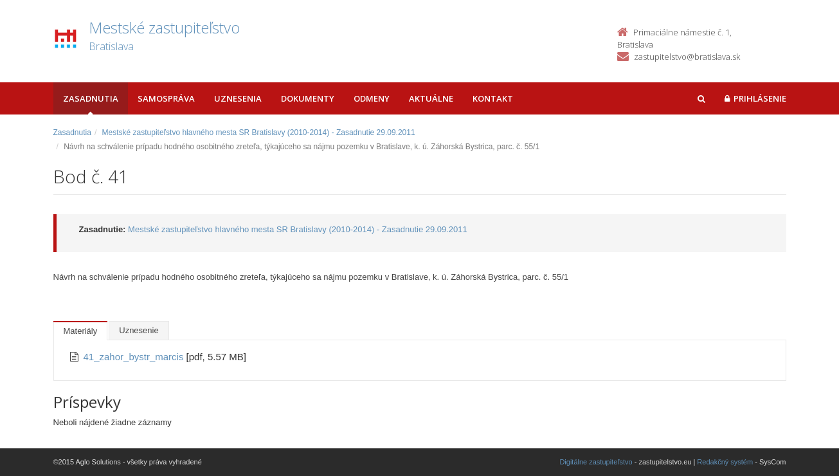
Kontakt (493, 98)
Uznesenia (238, 98)
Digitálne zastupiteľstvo (595, 462)
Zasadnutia (90, 98)
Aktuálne (431, 98)
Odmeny (372, 98)
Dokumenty (307, 98)
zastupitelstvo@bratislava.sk (687, 56)
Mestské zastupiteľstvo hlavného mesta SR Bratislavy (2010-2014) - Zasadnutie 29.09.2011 (258, 132)
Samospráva (166, 98)
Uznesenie (138, 330)
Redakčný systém (725, 462)
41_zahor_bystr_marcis (135, 356)
